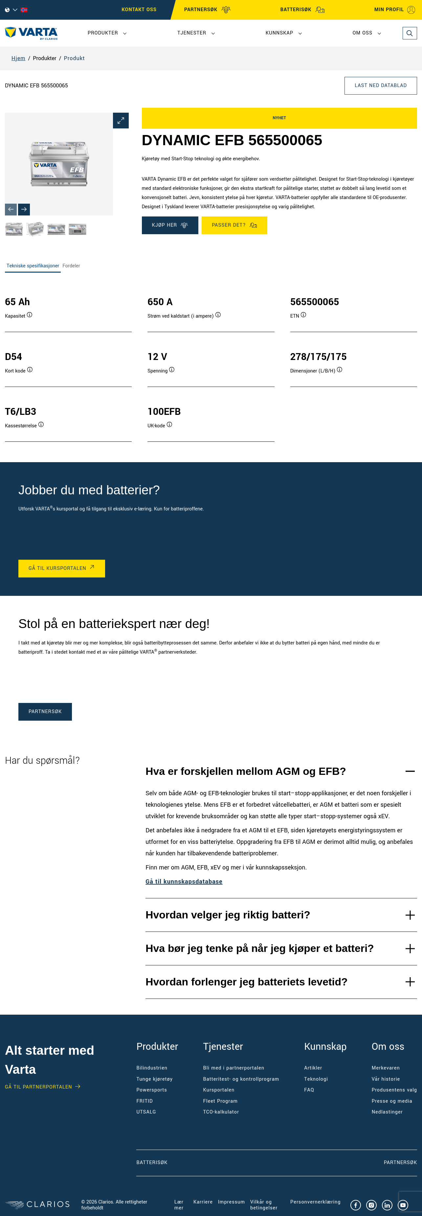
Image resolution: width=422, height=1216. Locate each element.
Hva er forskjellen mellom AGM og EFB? (245, 771)
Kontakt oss (139, 9)
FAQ (309, 1090)
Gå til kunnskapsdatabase (183, 881)
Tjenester (191, 33)
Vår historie (386, 1079)
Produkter (103, 33)
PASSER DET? (234, 225)
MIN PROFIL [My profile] (395, 9)
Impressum (231, 1202)
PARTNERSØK (207, 10)
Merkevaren (386, 1068)
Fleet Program (220, 1101)
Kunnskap (279, 33)
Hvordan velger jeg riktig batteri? (227, 915)
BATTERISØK (302, 10)
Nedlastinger (387, 1112)
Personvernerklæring (315, 1202)
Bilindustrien (151, 1068)
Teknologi (316, 1079)
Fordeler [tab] (71, 265)
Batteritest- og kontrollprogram (241, 1079)
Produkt (74, 58)
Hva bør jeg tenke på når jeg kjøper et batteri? (259, 948)
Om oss (362, 33)
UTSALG (146, 1112)
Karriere (203, 1202)
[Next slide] (24, 209)
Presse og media (392, 1101)
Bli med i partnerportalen (233, 1068)
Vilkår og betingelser (264, 1205)
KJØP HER (170, 225)
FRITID (144, 1101)
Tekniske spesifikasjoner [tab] (33, 265)
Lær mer (179, 1205)
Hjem (18, 58)
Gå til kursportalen (57, 568)
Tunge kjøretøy (154, 1079)
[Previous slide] (11, 209)
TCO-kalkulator (221, 1112)
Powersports (151, 1090)
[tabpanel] (211, 362)
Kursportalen (219, 1090)
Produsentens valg (394, 1090)
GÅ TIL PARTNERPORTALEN (38, 1087)
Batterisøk (151, 1162)
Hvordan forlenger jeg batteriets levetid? (246, 982)
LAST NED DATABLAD (381, 85)
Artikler (313, 1068)
